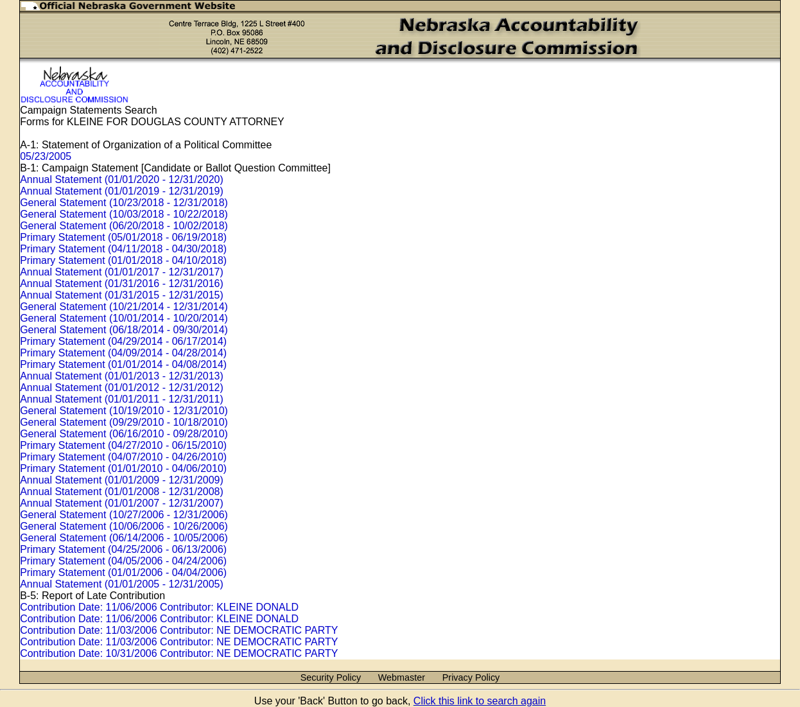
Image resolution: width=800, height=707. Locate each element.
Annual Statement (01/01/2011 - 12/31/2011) (121, 399)
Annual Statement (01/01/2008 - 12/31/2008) (121, 491)
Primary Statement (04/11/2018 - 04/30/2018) (123, 248)
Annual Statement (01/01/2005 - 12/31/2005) (121, 584)
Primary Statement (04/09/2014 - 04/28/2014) (123, 352)
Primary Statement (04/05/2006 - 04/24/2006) (123, 560)
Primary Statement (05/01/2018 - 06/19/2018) (123, 237)
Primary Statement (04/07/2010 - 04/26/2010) (123, 456)
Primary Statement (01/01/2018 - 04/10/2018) (123, 260)
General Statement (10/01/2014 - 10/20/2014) (124, 318)
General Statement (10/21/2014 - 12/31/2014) (124, 306)
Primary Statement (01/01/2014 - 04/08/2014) (123, 364)
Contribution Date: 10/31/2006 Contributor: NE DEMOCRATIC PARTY (179, 653)
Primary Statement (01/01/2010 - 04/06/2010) (123, 468)
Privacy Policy (471, 677)
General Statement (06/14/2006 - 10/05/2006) (124, 537)
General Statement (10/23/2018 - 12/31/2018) (124, 202)
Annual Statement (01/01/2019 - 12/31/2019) (121, 191)
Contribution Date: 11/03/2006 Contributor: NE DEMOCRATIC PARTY (179, 630)
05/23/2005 (45, 156)
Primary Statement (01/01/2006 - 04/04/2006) (123, 572)
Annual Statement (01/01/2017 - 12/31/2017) (121, 271)
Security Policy (330, 677)
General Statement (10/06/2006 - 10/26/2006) (124, 526)
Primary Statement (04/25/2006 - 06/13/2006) (123, 549)
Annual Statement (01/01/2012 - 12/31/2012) (121, 387)
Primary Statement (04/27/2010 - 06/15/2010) (123, 445)
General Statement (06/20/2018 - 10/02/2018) (124, 225)
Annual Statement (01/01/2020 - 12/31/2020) (121, 179)
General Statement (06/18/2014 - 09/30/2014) (124, 329)
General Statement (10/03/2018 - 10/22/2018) (124, 214)
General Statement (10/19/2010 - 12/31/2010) (124, 410)
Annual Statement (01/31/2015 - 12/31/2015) (121, 295)
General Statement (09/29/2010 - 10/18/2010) (124, 422)
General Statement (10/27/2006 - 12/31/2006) (124, 514)
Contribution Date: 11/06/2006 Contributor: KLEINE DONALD (159, 607)
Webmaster (401, 677)
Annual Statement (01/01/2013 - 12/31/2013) (121, 376)
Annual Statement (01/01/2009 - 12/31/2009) (121, 480)
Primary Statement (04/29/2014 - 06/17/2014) (123, 341)
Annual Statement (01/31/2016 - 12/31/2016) (121, 283)
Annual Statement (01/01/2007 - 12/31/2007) (121, 503)
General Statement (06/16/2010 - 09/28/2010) (124, 433)
